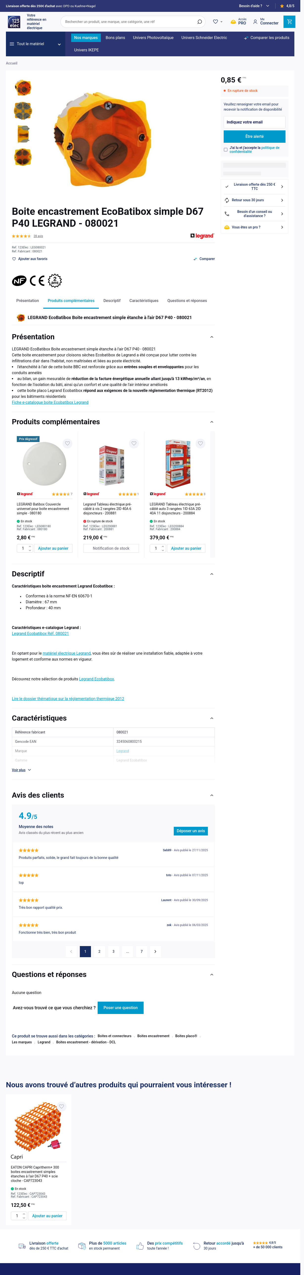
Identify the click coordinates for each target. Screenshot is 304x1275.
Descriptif (111, 300)
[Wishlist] (218, 22)
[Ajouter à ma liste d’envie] (29, 259)
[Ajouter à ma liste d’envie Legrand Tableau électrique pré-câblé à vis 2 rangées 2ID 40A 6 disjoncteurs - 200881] (134, 443)
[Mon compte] (265, 21)
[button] (27, 236)
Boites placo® (186, 1031)
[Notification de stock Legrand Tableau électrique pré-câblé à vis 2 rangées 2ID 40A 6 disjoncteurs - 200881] (111, 548)
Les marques (22, 1037)
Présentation (27, 300)
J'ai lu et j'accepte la (254, 150)
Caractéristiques (144, 300)
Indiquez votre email (244, 122)
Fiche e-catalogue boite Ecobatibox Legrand (50, 402)
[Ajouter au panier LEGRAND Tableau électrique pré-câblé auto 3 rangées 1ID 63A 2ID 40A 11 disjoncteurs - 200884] (186, 548)
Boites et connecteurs (114, 1031)
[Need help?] (255, 6)
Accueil (11, 63)
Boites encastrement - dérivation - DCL (86, 1037)
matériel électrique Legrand (67, 653)
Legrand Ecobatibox (96, 679)
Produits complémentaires (71, 300)
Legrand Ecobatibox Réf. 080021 (40, 633)
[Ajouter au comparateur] (204, 259)
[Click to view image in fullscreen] (102, 138)
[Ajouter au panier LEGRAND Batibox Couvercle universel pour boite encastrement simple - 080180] (53, 548)
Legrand (44, 1037)
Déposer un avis (191, 831)
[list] (113, 494)
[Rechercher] (200, 22)
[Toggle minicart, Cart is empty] (289, 22)
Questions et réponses (187, 300)
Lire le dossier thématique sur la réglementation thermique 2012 (68, 698)
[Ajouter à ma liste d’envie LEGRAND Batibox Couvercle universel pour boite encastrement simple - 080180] (67, 443)
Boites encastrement (153, 1031)
